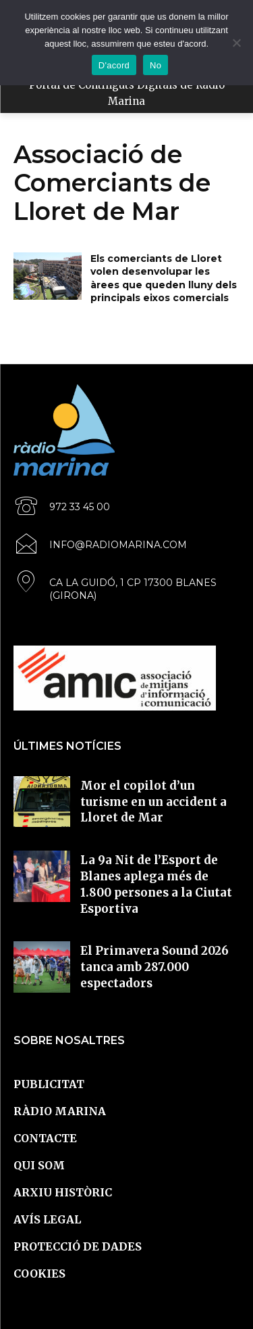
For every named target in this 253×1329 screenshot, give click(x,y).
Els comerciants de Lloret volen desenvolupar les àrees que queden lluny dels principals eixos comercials (163, 278)
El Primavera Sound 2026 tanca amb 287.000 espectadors (154, 967)
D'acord (114, 65)
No (155, 65)
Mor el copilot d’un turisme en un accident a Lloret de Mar (153, 802)
